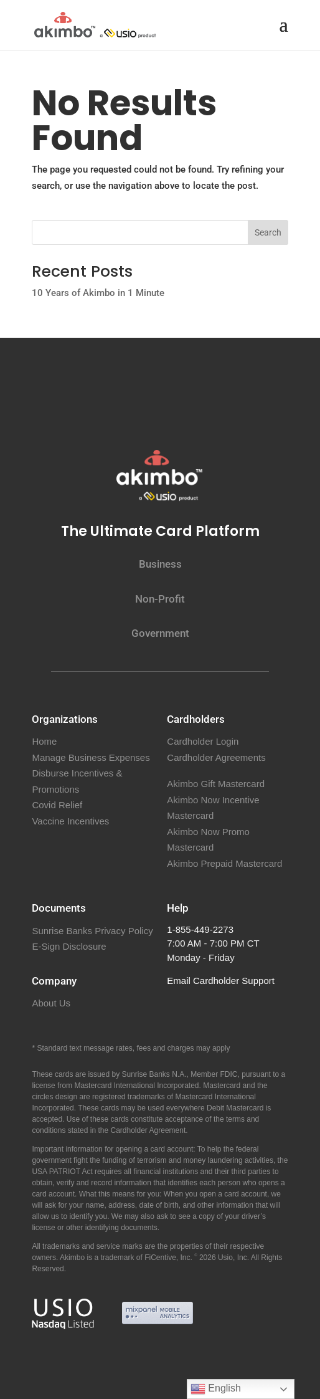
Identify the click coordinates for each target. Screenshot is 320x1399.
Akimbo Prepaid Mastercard (224, 863)
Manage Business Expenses (90, 757)
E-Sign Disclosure (69, 946)
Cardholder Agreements (216, 757)
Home (44, 741)
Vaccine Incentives (70, 821)
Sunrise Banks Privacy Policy (92, 930)
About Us (51, 1003)
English (216, 1389)
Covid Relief (57, 805)
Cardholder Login (202, 741)
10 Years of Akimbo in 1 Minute (98, 292)
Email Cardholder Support (221, 980)
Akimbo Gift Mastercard (216, 783)
